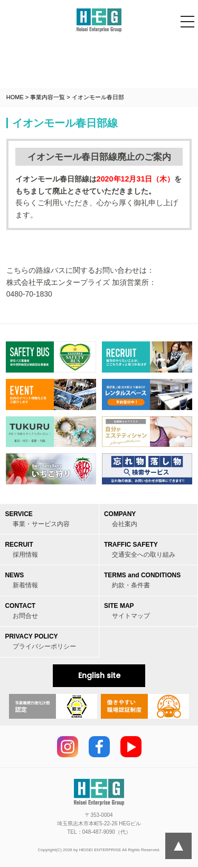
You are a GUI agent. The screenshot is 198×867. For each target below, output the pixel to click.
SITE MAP (127, 611)
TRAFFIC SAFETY (139, 549)
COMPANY (120, 519)
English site (99, 675)
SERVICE (37, 519)
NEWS (21, 580)
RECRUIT (21, 549)
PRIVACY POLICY (40, 641)
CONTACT (21, 611)
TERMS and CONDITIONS (142, 580)
